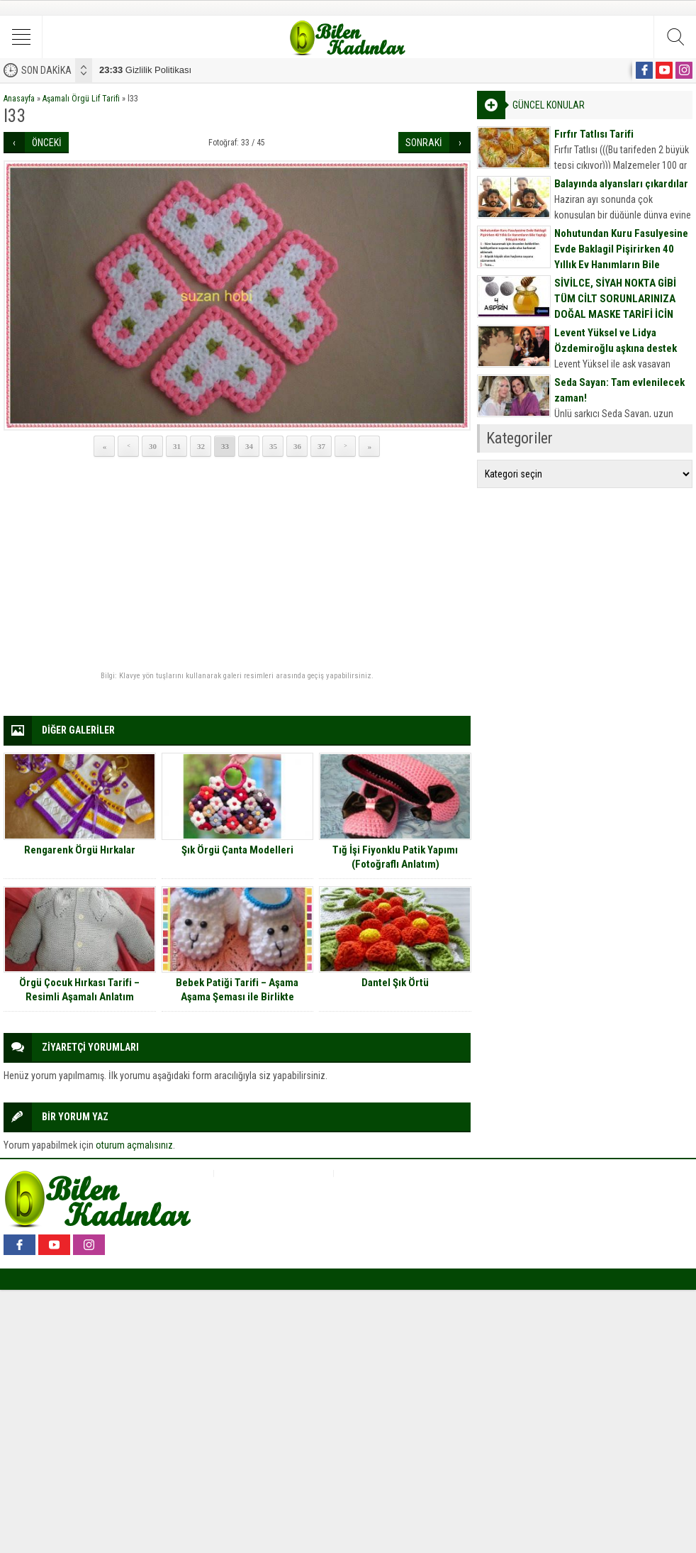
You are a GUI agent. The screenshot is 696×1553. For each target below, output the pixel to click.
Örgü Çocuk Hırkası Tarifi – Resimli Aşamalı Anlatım (79, 989)
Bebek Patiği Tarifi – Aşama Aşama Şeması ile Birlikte (237, 989)
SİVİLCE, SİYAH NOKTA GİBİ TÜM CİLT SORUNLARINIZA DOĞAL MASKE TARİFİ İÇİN (615, 299)
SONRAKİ (423, 142)
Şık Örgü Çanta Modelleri (237, 850)
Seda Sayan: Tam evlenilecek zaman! (619, 390)
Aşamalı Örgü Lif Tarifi (81, 99)
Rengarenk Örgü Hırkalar (79, 850)
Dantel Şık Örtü (395, 982)
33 (225, 446)
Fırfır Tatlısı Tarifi (594, 134)
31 (177, 446)
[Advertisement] (237, 564)
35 (273, 446)
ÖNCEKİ (47, 142)
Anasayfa (19, 99)
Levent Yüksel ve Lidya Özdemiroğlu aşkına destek (615, 340)
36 (297, 446)
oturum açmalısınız (134, 1145)
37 (321, 446)
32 (201, 446)
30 (153, 446)
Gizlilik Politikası (145, 70)
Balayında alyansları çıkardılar (621, 183)
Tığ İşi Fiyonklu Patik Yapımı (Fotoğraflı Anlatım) (395, 857)
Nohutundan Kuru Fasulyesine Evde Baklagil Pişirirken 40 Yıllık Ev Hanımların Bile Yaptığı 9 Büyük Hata (621, 257)
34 (249, 446)
